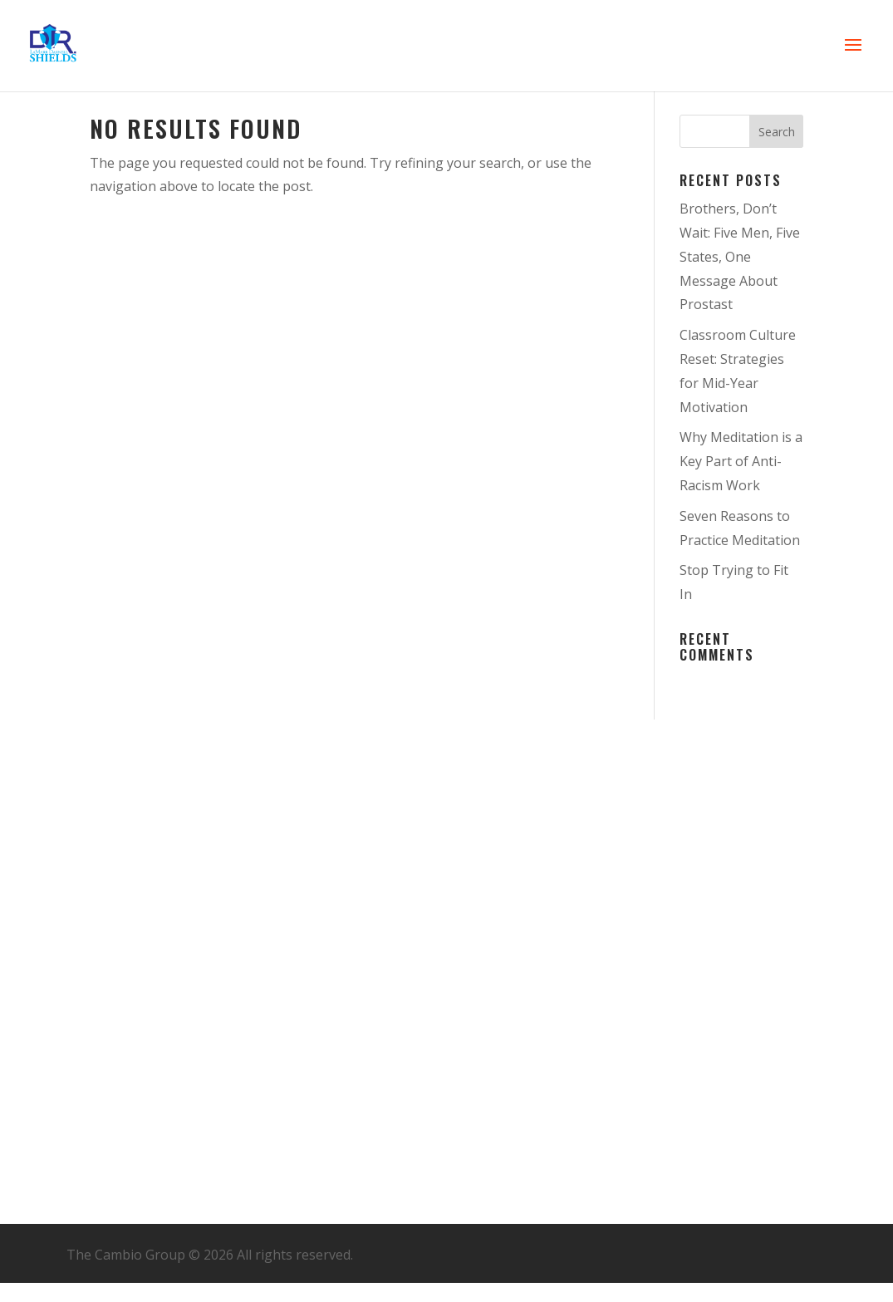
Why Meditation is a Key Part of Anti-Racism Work (741, 461)
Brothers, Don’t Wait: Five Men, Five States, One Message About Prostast (740, 256)
